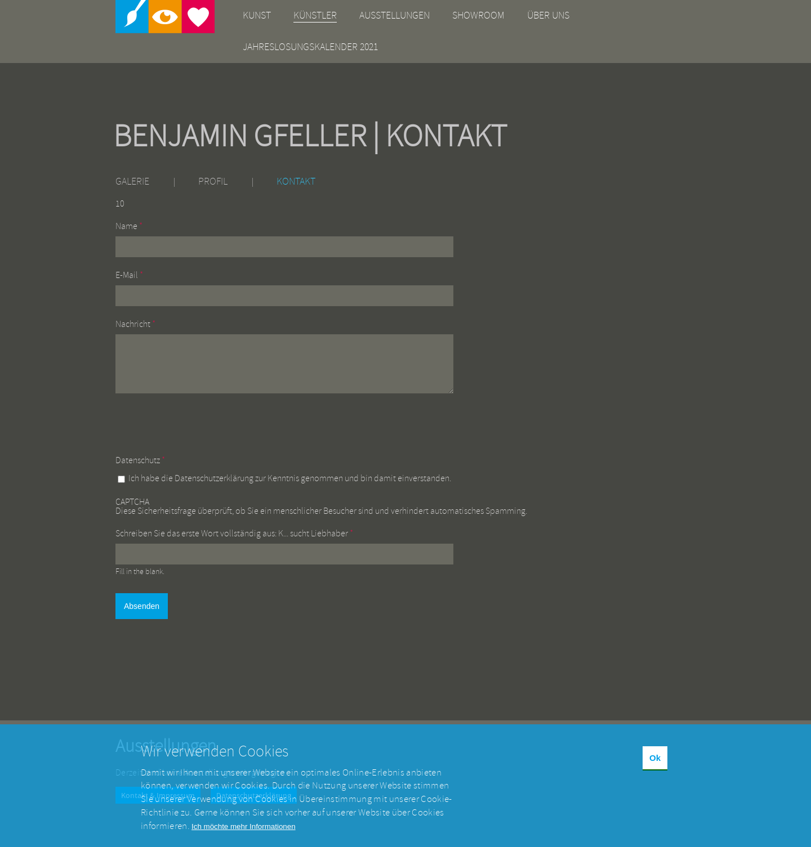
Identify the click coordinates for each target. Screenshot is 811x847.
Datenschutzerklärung (214, 486)
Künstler (315, 15)
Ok (655, 769)
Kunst (257, 15)
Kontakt (296, 181)
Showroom (478, 15)
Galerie (132, 181)
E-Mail (129, 275)
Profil (213, 181)
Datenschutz (140, 468)
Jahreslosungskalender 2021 (310, 47)
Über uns (548, 15)
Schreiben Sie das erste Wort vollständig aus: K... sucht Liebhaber (234, 542)
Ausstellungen (394, 15)
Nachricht (135, 324)
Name (128, 226)
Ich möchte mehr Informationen (243, 837)
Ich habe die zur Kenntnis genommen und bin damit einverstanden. (289, 486)
